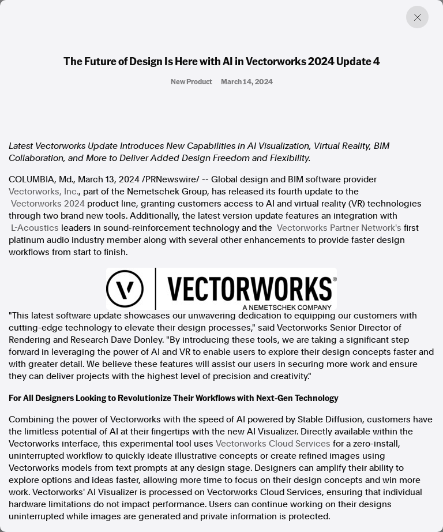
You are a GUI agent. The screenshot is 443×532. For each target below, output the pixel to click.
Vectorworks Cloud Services (273, 444)
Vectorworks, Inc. (43, 191)
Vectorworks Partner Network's (339, 228)
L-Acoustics (35, 228)
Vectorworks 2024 (48, 203)
